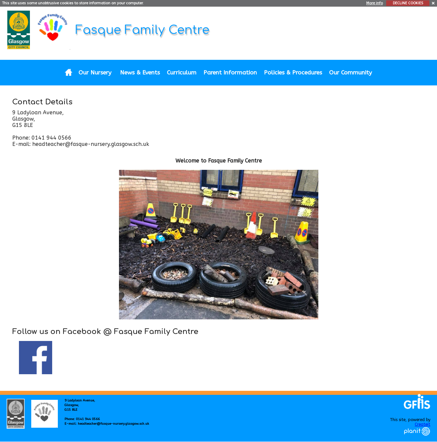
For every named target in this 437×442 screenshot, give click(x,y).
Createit (422, 424)
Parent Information (230, 72)
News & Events (140, 72)
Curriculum (181, 72)
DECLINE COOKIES (408, 3)
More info (374, 3)
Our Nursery (94, 72)
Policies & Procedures (293, 72)
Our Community (350, 72)
